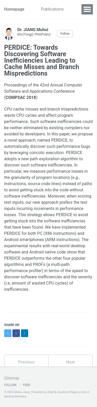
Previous (26, 362)
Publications (52, 9)
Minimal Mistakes (15, 396)
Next (70, 362)
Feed (24, 385)
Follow (64, 33)
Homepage (14, 9)
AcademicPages (67, 392)
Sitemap (11, 378)
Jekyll (50, 392)
